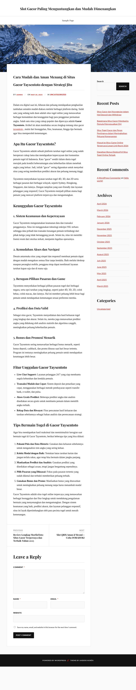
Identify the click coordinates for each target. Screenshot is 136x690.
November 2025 (104, 242)
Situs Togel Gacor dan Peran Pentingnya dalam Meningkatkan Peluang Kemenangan (112, 140)
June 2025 (102, 273)
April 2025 (102, 286)
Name (17, 621)
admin (19, 117)
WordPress (60, 684)
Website (17, 636)
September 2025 (104, 254)
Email (54, 621)
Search (100, 88)
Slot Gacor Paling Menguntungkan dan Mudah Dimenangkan (68, 11)
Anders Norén (87, 684)
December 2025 (104, 235)
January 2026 (103, 229)
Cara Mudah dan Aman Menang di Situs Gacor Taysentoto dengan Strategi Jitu (44, 94)
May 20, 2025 (38, 117)
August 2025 (103, 261)
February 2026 (103, 223)
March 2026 (102, 217)
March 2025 (102, 293)
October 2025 (103, 248)
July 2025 (101, 267)
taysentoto (18, 151)
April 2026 (102, 210)
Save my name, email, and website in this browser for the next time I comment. (47, 651)
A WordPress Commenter (109, 184)
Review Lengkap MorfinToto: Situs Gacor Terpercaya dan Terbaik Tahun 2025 (28, 559)
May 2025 (101, 280)
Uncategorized (60, 117)
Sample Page (68, 27)
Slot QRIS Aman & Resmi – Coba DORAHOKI (70, 558)
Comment (19, 589)
